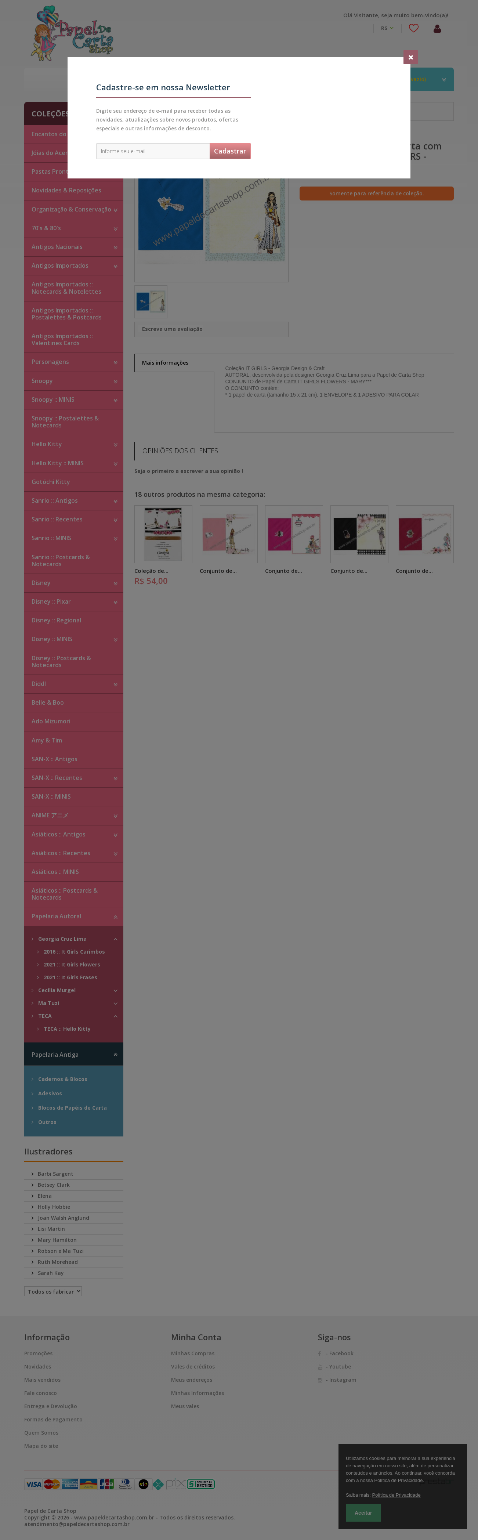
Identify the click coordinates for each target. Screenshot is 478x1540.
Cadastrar (230, 151)
